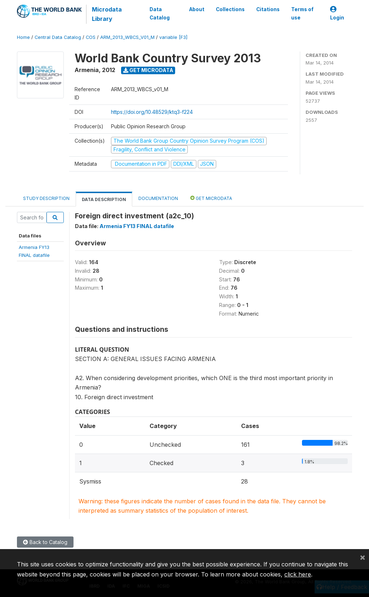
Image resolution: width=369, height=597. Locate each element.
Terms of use (302, 13)
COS (90, 37)
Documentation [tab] (158, 198)
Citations (268, 9)
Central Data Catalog (58, 37)
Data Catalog (160, 13)
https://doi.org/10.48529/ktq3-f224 (152, 112)
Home (23, 37)
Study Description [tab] (46, 198)
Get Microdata (148, 70)
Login (337, 13)
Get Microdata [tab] (211, 198)
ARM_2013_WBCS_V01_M (127, 37)
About (196, 9)
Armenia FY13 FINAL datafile (136, 226)
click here (297, 574)
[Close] (362, 557)
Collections (230, 9)
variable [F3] (173, 37)
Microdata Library (107, 14)
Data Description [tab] (104, 199)
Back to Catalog (45, 542)
